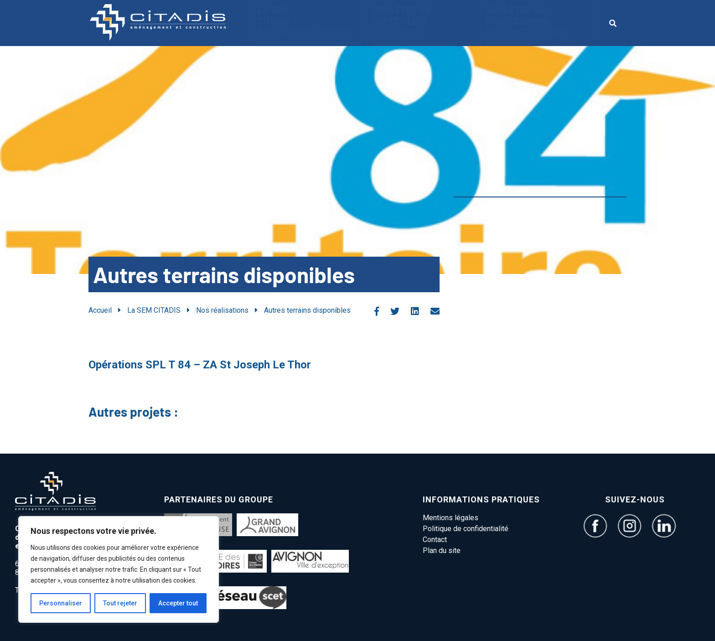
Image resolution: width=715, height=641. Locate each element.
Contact (435, 539)
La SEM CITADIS (310, 20)
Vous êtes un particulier (424, 20)
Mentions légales (450, 517)
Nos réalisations (222, 310)
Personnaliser (60, 603)
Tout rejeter (120, 603)
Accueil (100, 310)
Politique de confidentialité (465, 528)
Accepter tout (178, 603)
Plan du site (442, 550)
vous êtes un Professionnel (538, 20)
